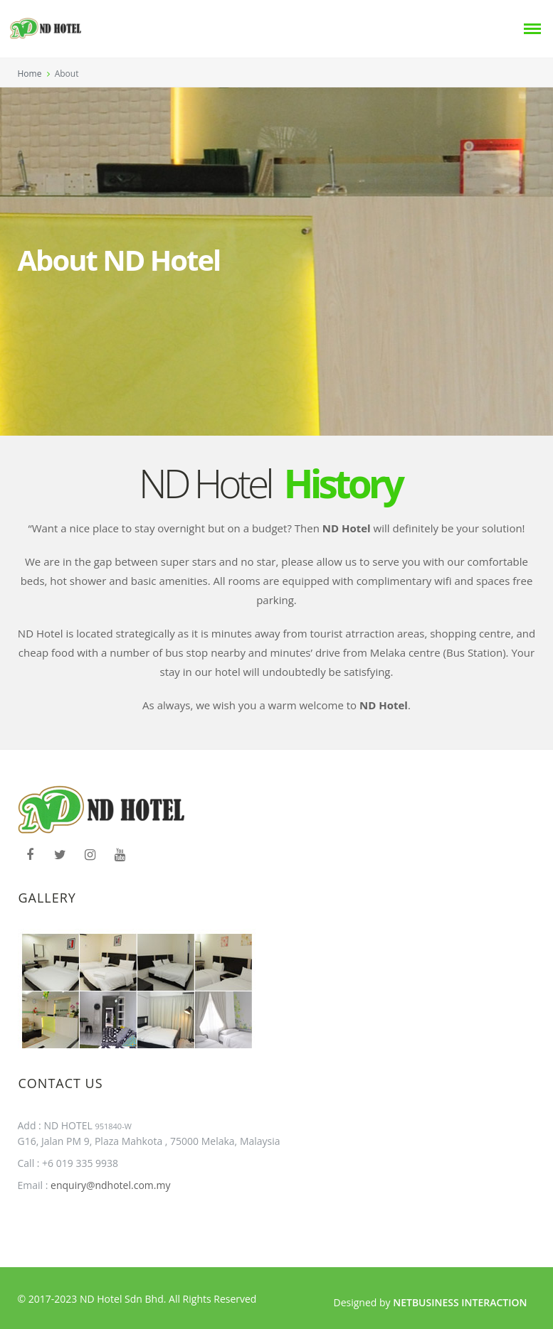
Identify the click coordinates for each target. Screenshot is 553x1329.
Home (30, 74)
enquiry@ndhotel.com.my (109, 1185)
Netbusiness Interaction (460, 1302)
